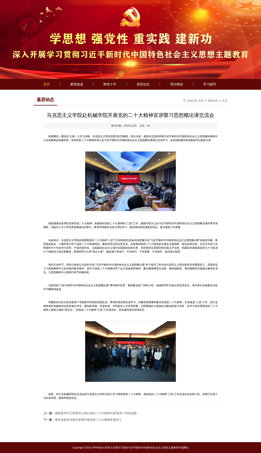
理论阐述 (176, 84)
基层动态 (143, 84)
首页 (46, 84)
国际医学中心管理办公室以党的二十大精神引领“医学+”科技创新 (90, 413)
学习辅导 (209, 84)
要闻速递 (76, 84)
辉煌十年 (109, 84)
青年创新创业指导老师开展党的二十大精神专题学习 (82, 419)
